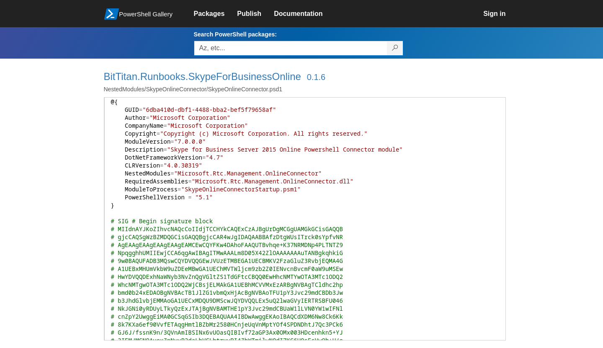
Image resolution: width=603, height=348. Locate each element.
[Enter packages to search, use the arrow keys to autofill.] (290, 48)
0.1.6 (316, 77)
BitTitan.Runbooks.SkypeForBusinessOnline (202, 76)
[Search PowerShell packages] (395, 48)
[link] (215, 14)
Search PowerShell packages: (235, 34)
